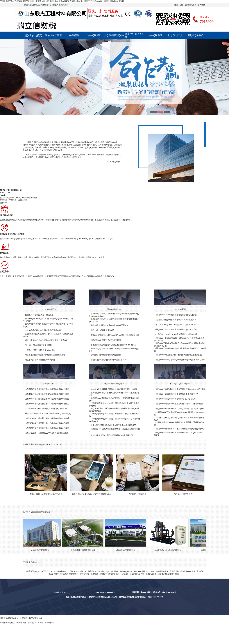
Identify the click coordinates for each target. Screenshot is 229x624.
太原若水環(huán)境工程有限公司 (169, 550)
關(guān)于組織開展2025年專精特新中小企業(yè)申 (177, 394)
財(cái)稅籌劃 (94, 35)
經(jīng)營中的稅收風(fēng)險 (102, 330)
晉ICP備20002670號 (125, 601)
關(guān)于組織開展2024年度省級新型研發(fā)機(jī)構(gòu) (180, 429)
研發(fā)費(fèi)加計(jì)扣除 (114, 384)
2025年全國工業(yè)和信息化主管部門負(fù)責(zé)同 (46, 409)
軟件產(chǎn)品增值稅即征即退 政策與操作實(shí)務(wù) (113, 345)
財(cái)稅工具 (175, 35)
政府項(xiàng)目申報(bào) (180, 384)
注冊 (176, 5)
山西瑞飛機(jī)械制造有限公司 (84, 550)
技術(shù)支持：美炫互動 (105, 601)
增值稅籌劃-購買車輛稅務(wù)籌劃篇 (40, 360)
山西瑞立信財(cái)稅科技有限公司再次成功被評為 (176, 320)
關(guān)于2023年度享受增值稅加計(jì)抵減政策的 (176, 329)
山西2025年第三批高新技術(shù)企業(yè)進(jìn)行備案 (47, 394)
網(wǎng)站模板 (126, 571)
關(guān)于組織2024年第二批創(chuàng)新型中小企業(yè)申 (180, 409)
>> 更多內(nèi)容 (114, 162)
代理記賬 (124, 574)
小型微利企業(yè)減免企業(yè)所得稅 (40, 350)
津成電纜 (94, 574)
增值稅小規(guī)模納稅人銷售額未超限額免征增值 (45, 355)
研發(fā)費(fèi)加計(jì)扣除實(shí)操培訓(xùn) (109, 360)
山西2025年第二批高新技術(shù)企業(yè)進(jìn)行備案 (47, 399)
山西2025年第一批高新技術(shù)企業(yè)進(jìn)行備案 (47, 404)
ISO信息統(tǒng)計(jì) (104, 571)
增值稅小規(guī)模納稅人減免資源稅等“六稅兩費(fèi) (46, 340)
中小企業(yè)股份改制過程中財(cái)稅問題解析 (109, 325)
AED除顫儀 (89, 571)
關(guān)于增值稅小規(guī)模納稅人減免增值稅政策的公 (179, 355)
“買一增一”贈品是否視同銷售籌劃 (38, 345)
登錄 (181, 5)
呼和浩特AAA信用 (188, 571)
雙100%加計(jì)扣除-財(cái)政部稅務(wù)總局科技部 (111, 435)
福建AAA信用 (139, 571)
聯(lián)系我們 (196, 35)
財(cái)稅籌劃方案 (49, 309)
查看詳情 (3, 203)
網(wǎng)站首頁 (33, 35)
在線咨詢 (74, 35)
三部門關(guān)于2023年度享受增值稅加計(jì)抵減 (176, 334)
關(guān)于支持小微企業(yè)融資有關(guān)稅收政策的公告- (180, 360)
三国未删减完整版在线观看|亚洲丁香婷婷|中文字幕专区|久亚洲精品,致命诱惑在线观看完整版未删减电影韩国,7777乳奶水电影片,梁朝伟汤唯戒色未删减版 (62, 1)
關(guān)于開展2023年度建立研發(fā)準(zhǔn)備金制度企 (179, 404)
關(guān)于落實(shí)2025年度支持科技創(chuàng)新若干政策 (181, 389)
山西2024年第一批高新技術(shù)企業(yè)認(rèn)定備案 (47, 418)
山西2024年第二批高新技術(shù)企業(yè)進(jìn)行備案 (47, 423)
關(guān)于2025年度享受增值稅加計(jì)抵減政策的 (176, 315)
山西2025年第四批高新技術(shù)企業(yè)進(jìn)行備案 (47, 389)
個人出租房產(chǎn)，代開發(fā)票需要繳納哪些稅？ (177, 325)
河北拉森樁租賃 (60, 571)
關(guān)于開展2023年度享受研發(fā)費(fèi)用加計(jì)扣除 (114, 389)
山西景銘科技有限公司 (42, 550)
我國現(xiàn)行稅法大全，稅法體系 (39, 315)
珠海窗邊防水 (113, 574)
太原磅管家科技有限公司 (127, 550)
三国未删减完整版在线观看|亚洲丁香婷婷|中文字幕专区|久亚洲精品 (27, 623)
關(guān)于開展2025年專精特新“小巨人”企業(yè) (175, 399)
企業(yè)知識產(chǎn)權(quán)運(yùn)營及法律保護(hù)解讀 (115, 335)
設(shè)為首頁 (190, 5)
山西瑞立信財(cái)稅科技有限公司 (39, 142)
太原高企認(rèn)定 (123, 592)
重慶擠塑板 (174, 571)
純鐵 (116, 571)
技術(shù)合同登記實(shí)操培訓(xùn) (106, 355)
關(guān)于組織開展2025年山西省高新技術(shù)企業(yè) (48, 413)
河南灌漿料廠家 (162, 571)
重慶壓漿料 (73, 574)
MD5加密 (150, 571)
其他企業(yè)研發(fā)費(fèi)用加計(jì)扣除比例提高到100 (113, 425)
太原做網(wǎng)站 (75, 571)
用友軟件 (103, 574)
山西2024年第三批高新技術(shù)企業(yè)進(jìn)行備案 (47, 428)
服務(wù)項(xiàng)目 (134, 35)
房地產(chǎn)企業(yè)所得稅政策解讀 (106, 340)
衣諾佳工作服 (46, 571)
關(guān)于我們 (53, 35)
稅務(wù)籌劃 (151, 574)
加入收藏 (201, 5)
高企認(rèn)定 (48, 384)
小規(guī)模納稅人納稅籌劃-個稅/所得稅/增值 (43, 330)
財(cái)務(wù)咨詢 (137, 574)
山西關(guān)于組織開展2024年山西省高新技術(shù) (46, 433)
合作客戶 (26, 512)
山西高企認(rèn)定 (32, 571)
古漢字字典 (84, 574)
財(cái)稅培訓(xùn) (114, 35)
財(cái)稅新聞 (155, 35)
